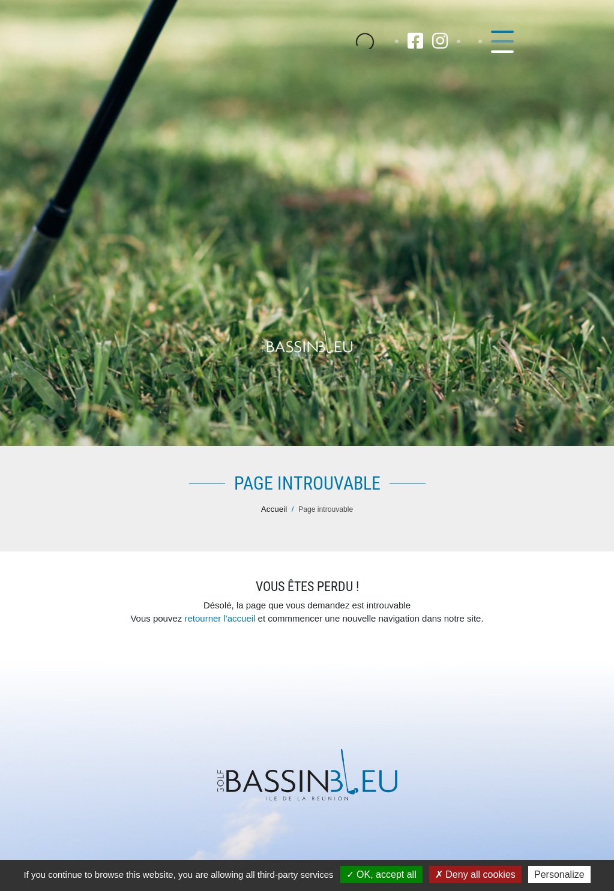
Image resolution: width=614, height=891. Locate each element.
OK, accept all (381, 874)
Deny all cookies (475, 874)
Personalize (559, 874)
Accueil (274, 509)
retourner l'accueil (219, 618)
